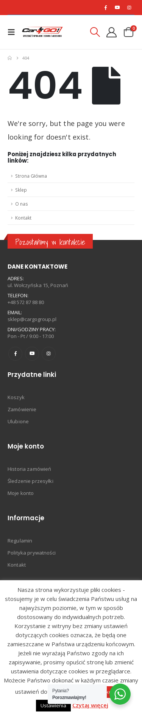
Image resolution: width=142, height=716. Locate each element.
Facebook (15, 354)
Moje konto (21, 493)
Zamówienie (22, 409)
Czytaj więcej (90, 705)
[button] (14, 32)
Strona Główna (31, 176)
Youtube (32, 354)
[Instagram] (129, 7)
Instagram (49, 354)
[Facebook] (106, 7)
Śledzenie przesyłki (30, 481)
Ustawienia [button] (53, 705)
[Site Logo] (42, 32)
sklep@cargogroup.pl (32, 319)
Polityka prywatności (32, 552)
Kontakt (23, 218)
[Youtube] (117, 7)
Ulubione (18, 421)
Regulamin (20, 540)
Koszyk (16, 397)
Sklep (21, 190)
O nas (21, 204)
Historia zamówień (29, 469)
